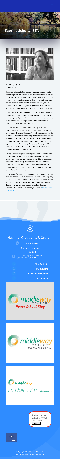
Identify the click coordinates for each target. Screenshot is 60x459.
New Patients (41, 264)
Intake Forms (42, 268)
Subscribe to (39, 416)
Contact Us (42, 278)
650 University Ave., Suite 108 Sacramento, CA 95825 (29, 257)
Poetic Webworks (38, 454)
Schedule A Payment (38, 273)
